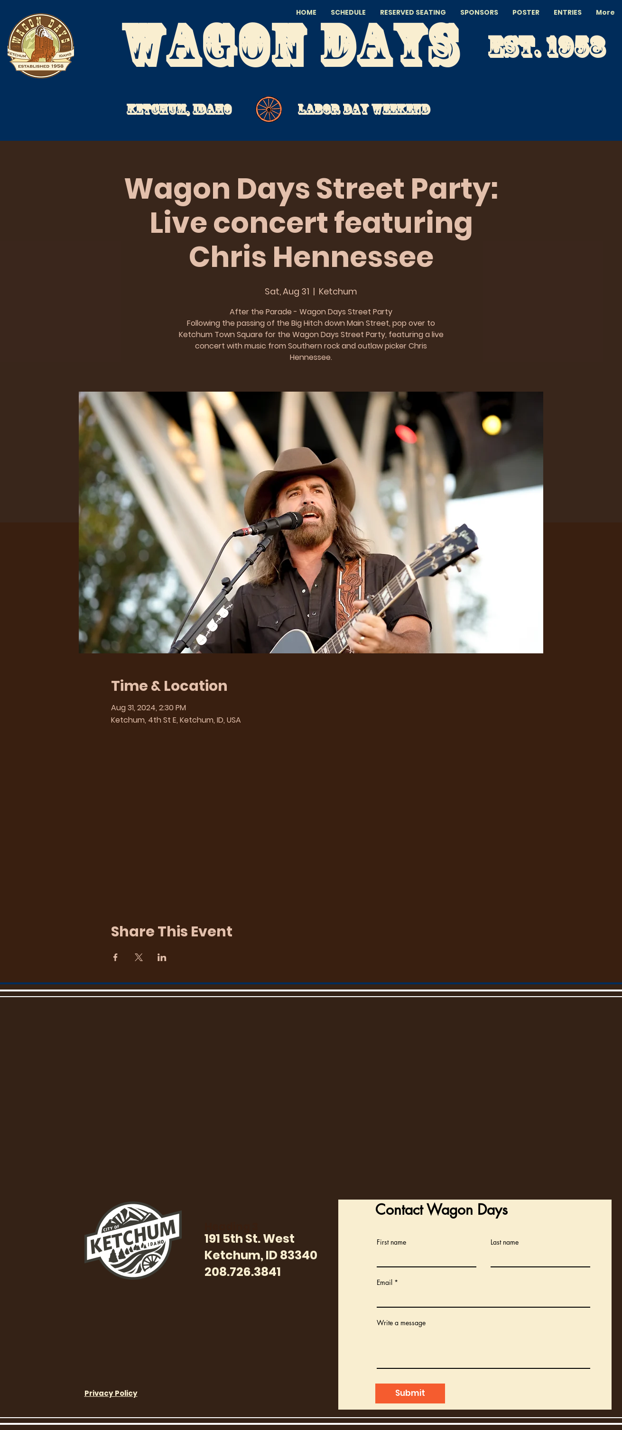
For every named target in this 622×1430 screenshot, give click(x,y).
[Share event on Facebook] (115, 957)
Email (384, 1282)
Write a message (401, 1323)
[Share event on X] (138, 957)
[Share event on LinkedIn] (162, 957)
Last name (505, 1242)
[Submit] (410, 1393)
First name (391, 1242)
